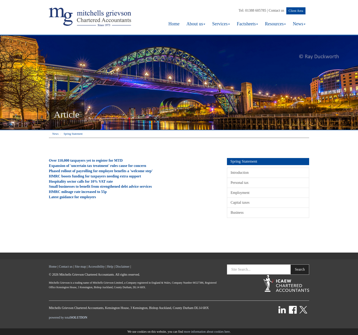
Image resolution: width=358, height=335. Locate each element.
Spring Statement (73, 133)
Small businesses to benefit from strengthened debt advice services (100, 186)
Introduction (240, 172)
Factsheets (247, 23)
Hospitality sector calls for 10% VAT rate (81, 181)
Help (110, 266)
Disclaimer (122, 266)
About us (195, 23)
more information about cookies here (207, 331)
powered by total (68, 317)
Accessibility (96, 266)
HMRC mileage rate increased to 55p (78, 192)
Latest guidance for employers (72, 197)
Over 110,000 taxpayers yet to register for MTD (86, 160)
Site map (80, 266)
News (299, 23)
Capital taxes (240, 202)
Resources (275, 23)
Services (221, 23)
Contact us (276, 10)
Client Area (296, 11)
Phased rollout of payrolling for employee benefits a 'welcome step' (101, 171)
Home (173, 23)
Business (237, 212)
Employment (240, 193)
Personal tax (240, 183)
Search (300, 269)
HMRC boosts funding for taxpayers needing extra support (95, 176)
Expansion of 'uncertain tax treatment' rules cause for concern (97, 166)
